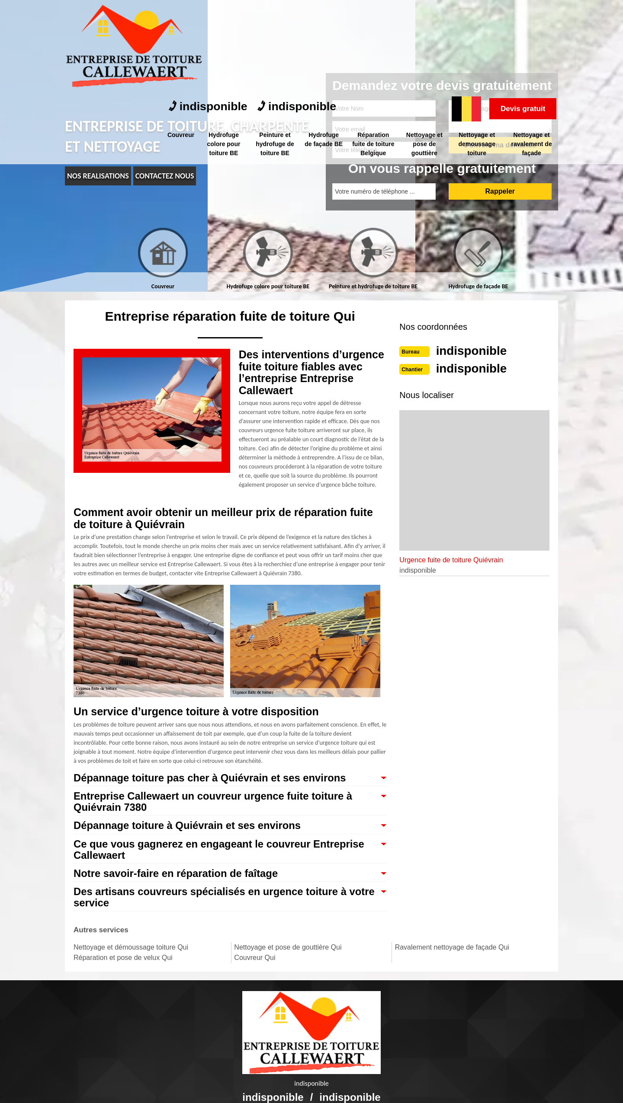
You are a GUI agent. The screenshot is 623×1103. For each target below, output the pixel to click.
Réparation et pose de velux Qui (123, 962)
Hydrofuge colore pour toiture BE (224, 49)
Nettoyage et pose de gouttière (425, 49)
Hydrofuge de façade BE (324, 49)
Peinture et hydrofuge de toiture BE (276, 49)
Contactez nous (164, 176)
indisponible (211, 13)
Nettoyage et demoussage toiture (477, 49)
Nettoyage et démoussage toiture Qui (131, 952)
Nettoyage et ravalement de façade (532, 49)
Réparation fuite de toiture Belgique (374, 49)
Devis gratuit (519, 14)
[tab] (162, 259)
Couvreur (181, 40)
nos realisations (98, 176)
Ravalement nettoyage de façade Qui (452, 952)
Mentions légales (371, 1088)
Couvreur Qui (254, 962)
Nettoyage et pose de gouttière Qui (287, 952)
